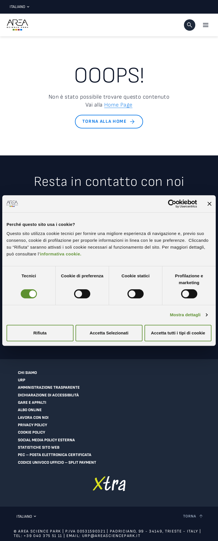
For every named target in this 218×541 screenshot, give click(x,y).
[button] (189, 25)
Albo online (29, 409)
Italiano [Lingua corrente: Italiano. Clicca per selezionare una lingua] (18, 6)
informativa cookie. (60, 253)
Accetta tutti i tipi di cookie (178, 332)
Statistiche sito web (38, 446)
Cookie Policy (31, 431)
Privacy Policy (32, 424)
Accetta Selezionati (109, 332)
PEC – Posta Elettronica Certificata (54, 453)
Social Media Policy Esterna (46, 439)
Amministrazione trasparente (48, 387)
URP (21, 380)
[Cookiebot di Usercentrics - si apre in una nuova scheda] (172, 203)
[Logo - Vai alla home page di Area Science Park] (17, 25)
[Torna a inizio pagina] (193, 515)
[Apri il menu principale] (205, 25)
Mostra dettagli (185, 314)
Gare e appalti (31, 402)
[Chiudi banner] (209, 204)
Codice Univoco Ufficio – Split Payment (56, 461)
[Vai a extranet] (109, 482)
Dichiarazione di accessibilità (47, 394)
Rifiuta (40, 332)
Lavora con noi (32, 417)
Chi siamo (27, 372)
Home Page (118, 104)
